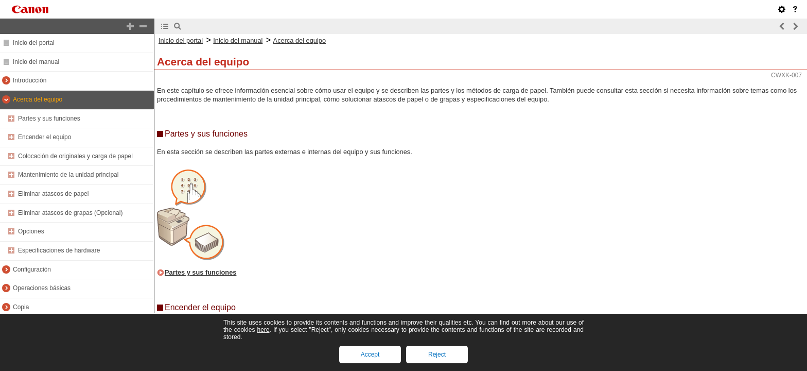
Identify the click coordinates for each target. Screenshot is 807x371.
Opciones (31, 231)
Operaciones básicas (42, 288)
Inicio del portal (34, 42)
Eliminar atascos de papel (53, 193)
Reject (437, 354)
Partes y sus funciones (49, 118)
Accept (370, 354)
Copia (21, 307)
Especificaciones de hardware (59, 250)
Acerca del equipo (37, 99)
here (263, 329)
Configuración (32, 269)
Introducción (29, 80)
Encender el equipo (44, 137)
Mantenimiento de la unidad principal (68, 174)
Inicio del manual (36, 61)
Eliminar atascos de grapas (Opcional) (70, 212)
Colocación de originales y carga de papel (75, 156)
